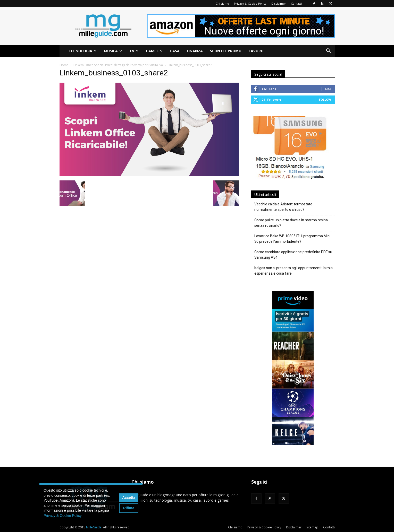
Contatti (296, 3)
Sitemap (312, 527)
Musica (113, 50)
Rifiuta (129, 508)
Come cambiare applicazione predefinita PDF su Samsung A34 (293, 254)
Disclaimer (278, 3)
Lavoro (256, 50)
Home (64, 65)
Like (328, 89)
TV (133, 50)
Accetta (128, 497)
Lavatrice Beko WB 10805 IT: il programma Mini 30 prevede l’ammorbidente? (292, 238)
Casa (175, 50)
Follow (325, 99)
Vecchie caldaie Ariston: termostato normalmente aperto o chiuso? (283, 207)
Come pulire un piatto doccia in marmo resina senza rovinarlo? (291, 223)
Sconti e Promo (225, 50)
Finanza (195, 50)
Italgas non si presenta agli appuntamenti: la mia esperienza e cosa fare (293, 270)
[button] (328, 51)
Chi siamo (222, 3)
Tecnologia (82, 50)
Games (154, 50)
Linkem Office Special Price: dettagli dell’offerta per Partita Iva (118, 65)
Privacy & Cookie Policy (250, 3)
